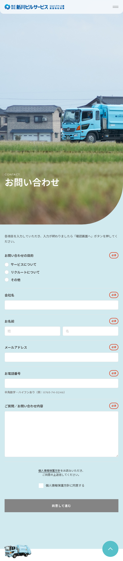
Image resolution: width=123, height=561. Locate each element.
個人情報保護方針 (49, 470)
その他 (15, 280)
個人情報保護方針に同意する (61, 485)
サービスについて (23, 265)
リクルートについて (25, 272)
